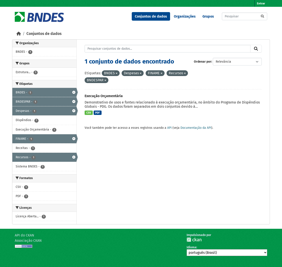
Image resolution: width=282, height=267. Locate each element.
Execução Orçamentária (104, 96)
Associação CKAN (28, 240)
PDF (97, 112)
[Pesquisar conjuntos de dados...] (244, 16)
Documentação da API (195, 128)
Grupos (208, 16)
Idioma (191, 247)
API (169, 128)
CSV (88, 112)
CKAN (194, 239)
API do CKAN (24, 235)
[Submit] (262, 16)
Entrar (261, 3)
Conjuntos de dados (151, 16)
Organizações (185, 16)
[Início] (19, 33)
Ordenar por (202, 62)
